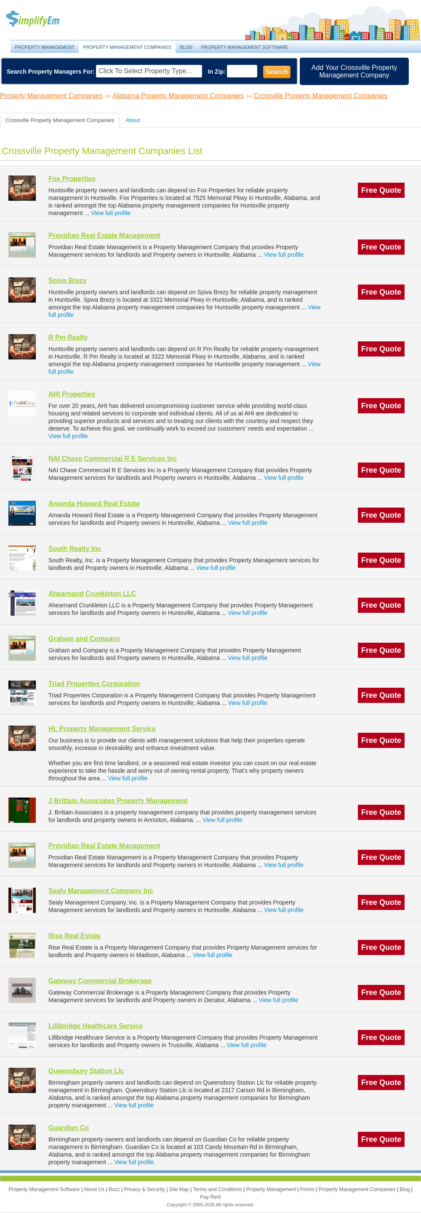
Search (277, 71)
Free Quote (381, 190)
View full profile (111, 213)
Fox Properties (72, 178)
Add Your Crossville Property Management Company (354, 71)
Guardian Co (68, 1127)
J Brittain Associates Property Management (117, 800)
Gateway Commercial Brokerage (100, 980)
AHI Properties (71, 394)
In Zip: (217, 71)
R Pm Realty (68, 337)
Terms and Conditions (218, 1189)
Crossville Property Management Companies (320, 95)
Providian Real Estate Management (104, 235)
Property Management (42, 19)
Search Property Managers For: (51, 71)
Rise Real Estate (74, 935)
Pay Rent (210, 1197)
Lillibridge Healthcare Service (95, 1025)
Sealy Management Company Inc (100, 890)
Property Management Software (244, 47)
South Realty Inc (74, 548)
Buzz (115, 1189)
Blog (186, 47)
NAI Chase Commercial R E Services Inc (112, 458)
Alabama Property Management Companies (178, 95)
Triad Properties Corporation (94, 683)
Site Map (180, 1189)
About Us (95, 1189)
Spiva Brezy (67, 280)
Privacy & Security (145, 1189)
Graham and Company (84, 638)
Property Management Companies (127, 47)
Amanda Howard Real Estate (94, 503)
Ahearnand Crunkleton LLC (92, 593)
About (133, 120)
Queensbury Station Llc (86, 1071)
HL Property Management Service (102, 728)
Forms (308, 1189)
